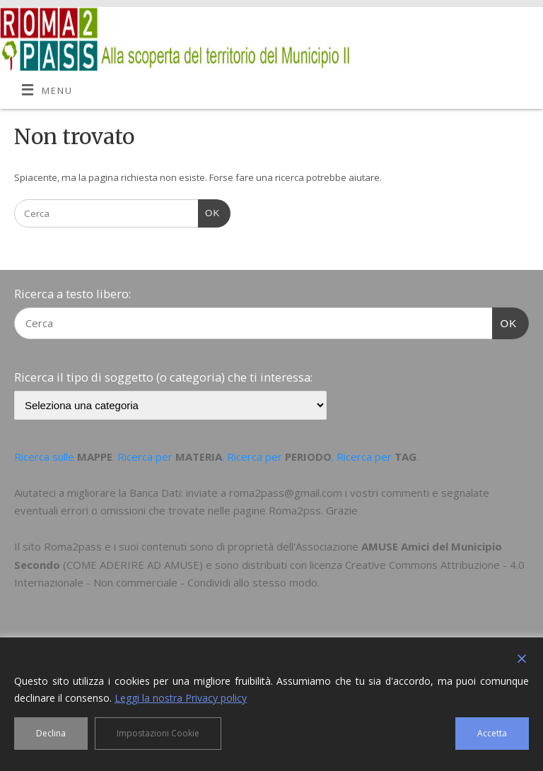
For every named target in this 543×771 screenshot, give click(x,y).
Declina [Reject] (51, 733)
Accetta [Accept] (492, 733)
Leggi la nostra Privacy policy (181, 698)
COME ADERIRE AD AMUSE (132, 565)
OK (209, 211)
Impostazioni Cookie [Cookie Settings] (158, 733)
